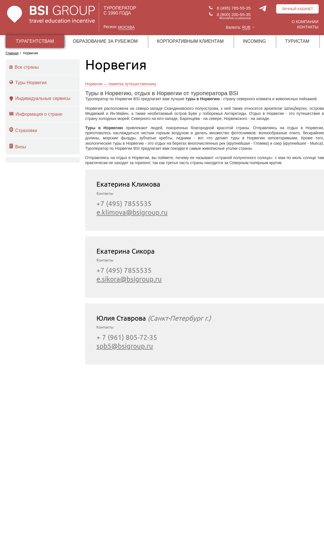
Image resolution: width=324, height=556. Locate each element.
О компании (305, 21)
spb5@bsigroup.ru (124, 346)
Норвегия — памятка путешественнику (120, 84)
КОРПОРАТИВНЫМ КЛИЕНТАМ (190, 41)
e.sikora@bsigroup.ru (129, 279)
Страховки (23, 130)
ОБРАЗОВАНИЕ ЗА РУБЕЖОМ (105, 41)
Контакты (307, 27)
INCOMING (254, 41)
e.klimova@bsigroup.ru (132, 212)
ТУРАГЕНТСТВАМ (35, 41)
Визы (17, 146)
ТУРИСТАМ (297, 41)
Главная (12, 53)
